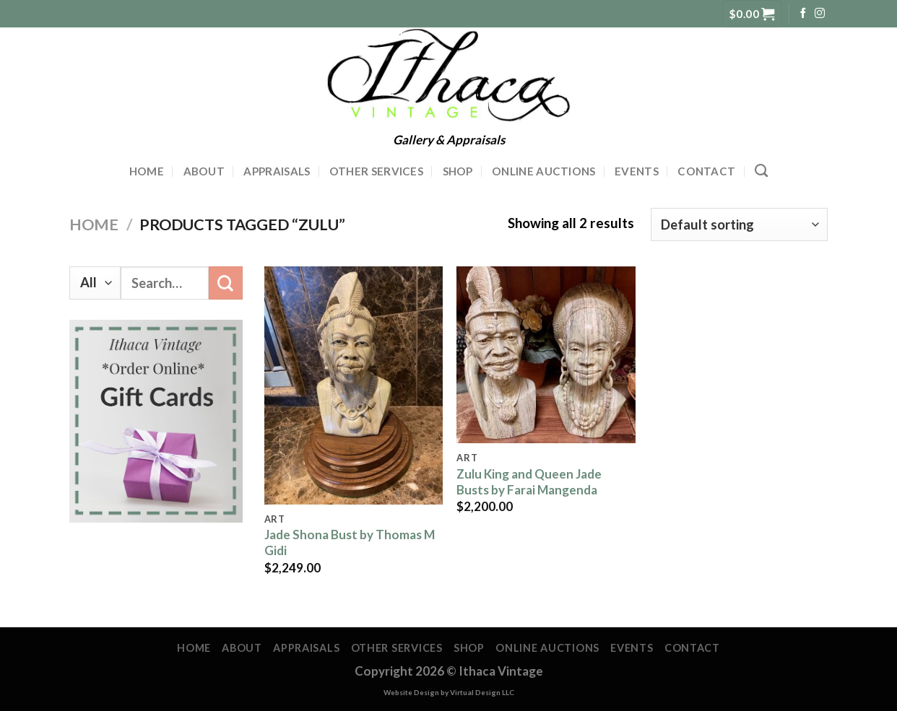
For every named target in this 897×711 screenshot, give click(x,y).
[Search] (761, 171)
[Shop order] (739, 224)
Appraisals (276, 171)
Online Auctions (544, 171)
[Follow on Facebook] (803, 13)
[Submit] (226, 283)
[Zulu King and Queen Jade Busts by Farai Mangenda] (545, 354)
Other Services (376, 171)
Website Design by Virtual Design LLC (449, 692)
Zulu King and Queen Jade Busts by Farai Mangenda (529, 481)
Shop (458, 171)
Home (146, 171)
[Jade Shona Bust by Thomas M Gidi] (353, 385)
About (204, 171)
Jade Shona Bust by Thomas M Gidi (349, 542)
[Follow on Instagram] (820, 13)
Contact (706, 171)
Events (637, 171)
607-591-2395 (105, 13)
